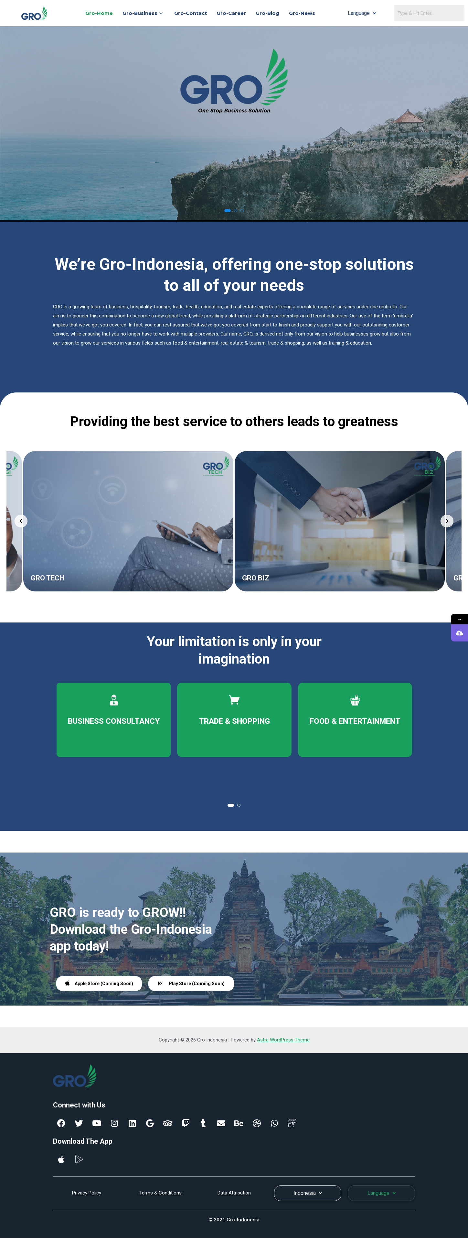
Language (362, 13)
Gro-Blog (267, 13)
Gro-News (302, 13)
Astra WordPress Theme (283, 1040)
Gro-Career (231, 13)
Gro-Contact (190, 13)
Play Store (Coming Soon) (191, 983)
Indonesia (307, 1193)
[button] (227, 210)
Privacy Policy (86, 1193)
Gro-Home (99, 13)
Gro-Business (143, 13)
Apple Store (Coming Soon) (99, 983)
